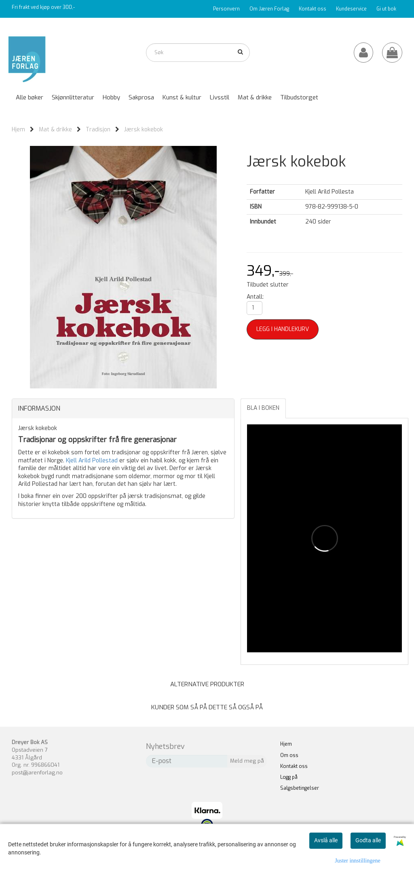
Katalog (354, 25)
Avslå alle (326, 840)
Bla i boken (263, 408)
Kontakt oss (312, 9)
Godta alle (368, 840)
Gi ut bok (386, 9)
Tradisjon (98, 129)
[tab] (123, 408)
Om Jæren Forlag (269, 9)
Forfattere (384, 25)
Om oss (289, 755)
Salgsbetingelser (299, 788)
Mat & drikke (55, 129)
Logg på (289, 777)
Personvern (226, 9)
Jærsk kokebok (143, 129)
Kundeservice (351, 9)
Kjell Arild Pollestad (92, 460)
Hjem (18, 129)
